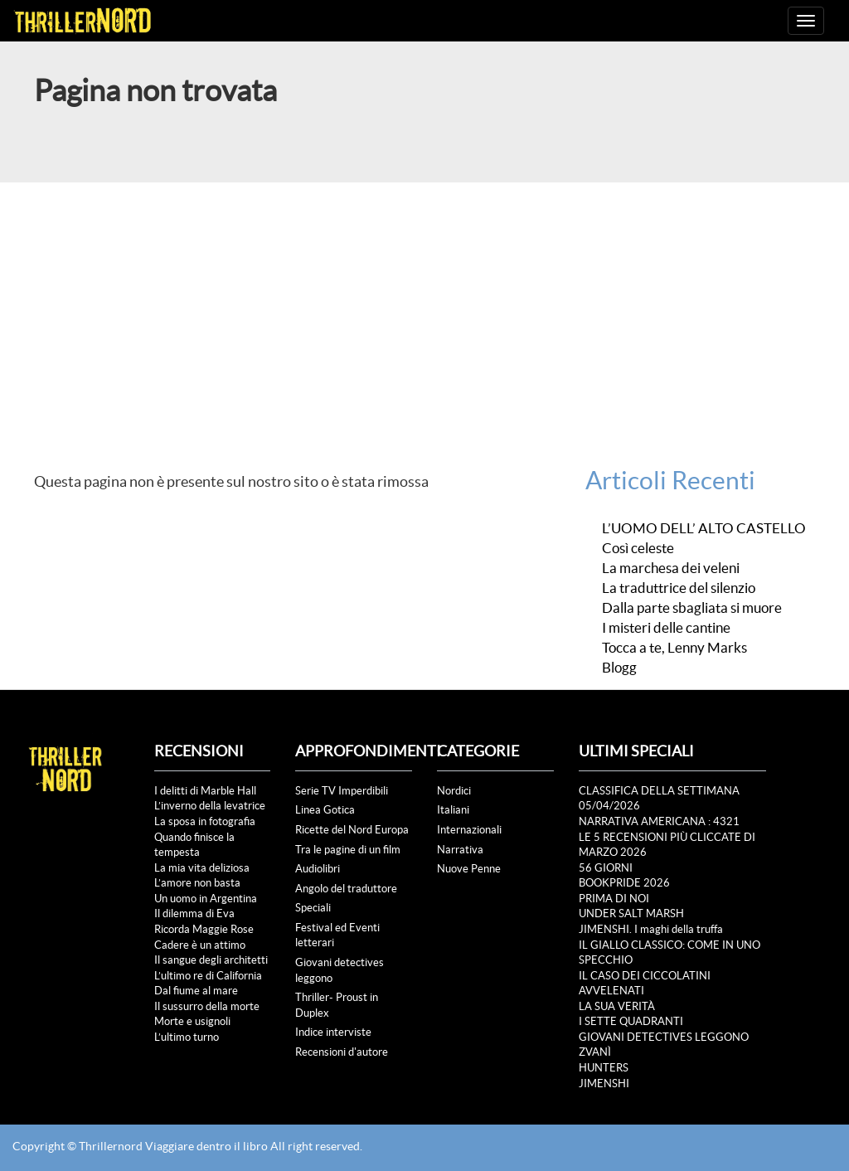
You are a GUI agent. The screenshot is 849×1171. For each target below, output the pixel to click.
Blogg (619, 667)
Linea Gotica (325, 810)
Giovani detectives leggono (339, 970)
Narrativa (460, 849)
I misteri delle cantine (666, 627)
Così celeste (638, 548)
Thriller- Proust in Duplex (336, 1005)
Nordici (454, 791)
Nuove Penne (469, 868)
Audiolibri (317, 868)
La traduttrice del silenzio (678, 588)
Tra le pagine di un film (347, 849)
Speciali (313, 907)
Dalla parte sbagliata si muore (692, 607)
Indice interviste (333, 1032)
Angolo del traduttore (346, 888)
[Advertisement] (424, 307)
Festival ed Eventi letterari (337, 935)
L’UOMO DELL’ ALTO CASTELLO (704, 528)
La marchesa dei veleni (671, 568)
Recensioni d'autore (341, 1052)
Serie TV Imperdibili (341, 791)
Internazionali (469, 830)
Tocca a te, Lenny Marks (674, 647)
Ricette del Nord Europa (352, 830)
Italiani (453, 810)
